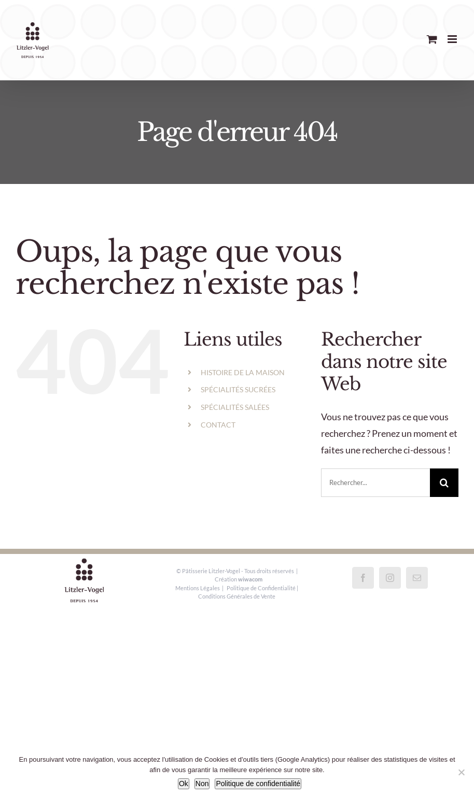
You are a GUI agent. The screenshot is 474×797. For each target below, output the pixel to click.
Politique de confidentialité (258, 783)
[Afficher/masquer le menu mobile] (453, 39)
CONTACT (218, 424)
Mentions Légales (197, 588)
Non (202, 783)
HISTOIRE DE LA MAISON (243, 372)
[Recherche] (444, 482)
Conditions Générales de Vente (236, 596)
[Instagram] (390, 578)
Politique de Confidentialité (261, 588)
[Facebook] (363, 578)
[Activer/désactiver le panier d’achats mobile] (432, 39)
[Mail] (417, 578)
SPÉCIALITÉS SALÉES (235, 407)
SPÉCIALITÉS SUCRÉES (238, 389)
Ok (183, 783)
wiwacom (250, 579)
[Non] (461, 772)
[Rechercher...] (375, 482)
